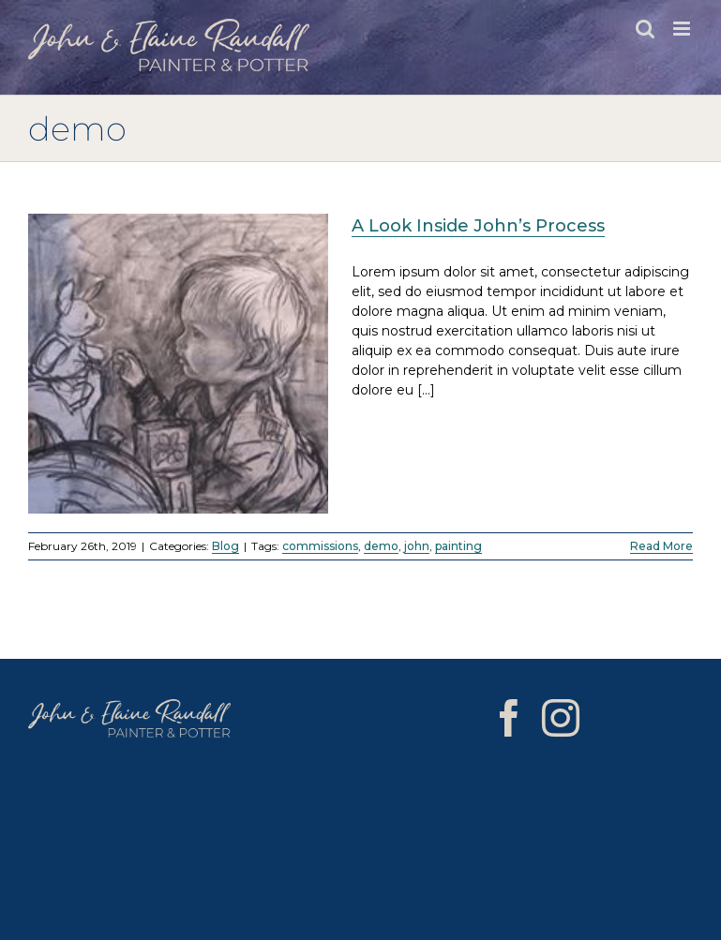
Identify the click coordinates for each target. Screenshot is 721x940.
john (416, 546)
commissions (320, 546)
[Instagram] (560, 718)
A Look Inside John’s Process (478, 226)
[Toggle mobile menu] (683, 28)
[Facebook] (509, 718)
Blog (225, 546)
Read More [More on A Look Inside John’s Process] (661, 546)
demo (381, 546)
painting (458, 546)
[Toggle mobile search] (645, 28)
